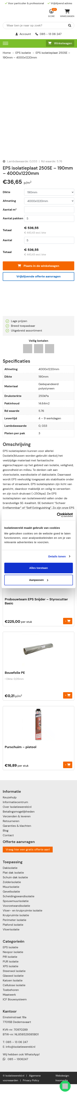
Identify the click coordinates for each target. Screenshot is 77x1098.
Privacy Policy (31, 1094)
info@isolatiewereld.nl (20, 1060)
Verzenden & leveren (17, 830)
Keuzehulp (9, 811)
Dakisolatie (10, 882)
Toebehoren (11, 1004)
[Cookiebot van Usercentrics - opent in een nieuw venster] (57, 515)
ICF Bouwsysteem (15, 1013)
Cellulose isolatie (14, 999)
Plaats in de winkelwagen (38, 280)
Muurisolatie (11, 901)
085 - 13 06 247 (48, 34)
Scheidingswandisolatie (18, 910)
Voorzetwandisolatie (16, 919)
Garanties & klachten (17, 840)
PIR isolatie (10, 970)
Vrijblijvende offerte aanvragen (38, 290)
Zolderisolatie (12, 896)
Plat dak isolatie (13, 886)
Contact (8, 849)
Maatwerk (9, 1008)
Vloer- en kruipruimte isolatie (22, 924)
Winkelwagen (60, 43)
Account (23, 34)
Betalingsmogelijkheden (19, 825)
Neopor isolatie (13, 966)
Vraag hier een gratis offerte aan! (28, 863)
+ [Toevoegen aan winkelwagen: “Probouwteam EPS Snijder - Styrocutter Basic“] (67, 635)
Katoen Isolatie (12, 994)
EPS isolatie (23, 53)
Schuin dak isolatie (15, 891)
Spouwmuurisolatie (16, 915)
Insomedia (61, 1094)
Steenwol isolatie (14, 985)
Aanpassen (38, 579)
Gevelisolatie (11, 905)
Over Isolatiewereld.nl (17, 821)
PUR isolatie (10, 975)
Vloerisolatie (11, 943)
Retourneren (11, 835)
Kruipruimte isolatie (16, 929)
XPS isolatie (10, 980)
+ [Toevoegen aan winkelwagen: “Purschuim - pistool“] (67, 778)
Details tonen (57, 556)
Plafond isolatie (13, 938)
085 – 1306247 (15, 1073)
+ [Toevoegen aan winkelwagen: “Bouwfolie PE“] (67, 709)
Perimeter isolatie (14, 934)
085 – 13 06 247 (17, 1056)
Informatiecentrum (15, 816)
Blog (5, 844)
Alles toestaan (38, 567)
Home (7, 53)
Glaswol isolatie (13, 989)
